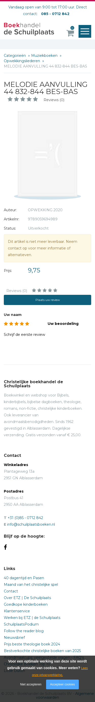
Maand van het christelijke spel (31, 584)
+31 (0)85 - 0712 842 (25, 517)
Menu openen (86, 31)
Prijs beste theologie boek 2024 (32, 644)
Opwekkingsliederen (22, 61)
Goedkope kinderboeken (26, 604)
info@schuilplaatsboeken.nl (31, 524)
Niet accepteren (31, 684)
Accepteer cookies (62, 684)
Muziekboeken (45, 55)
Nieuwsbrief (14, 637)
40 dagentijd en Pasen (24, 578)
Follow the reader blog (24, 631)
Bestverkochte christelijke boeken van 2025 (42, 650)
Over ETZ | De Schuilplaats (27, 597)
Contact (11, 591)
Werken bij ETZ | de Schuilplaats (32, 617)
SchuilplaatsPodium (21, 624)
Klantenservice (17, 611)
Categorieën (15, 55)
